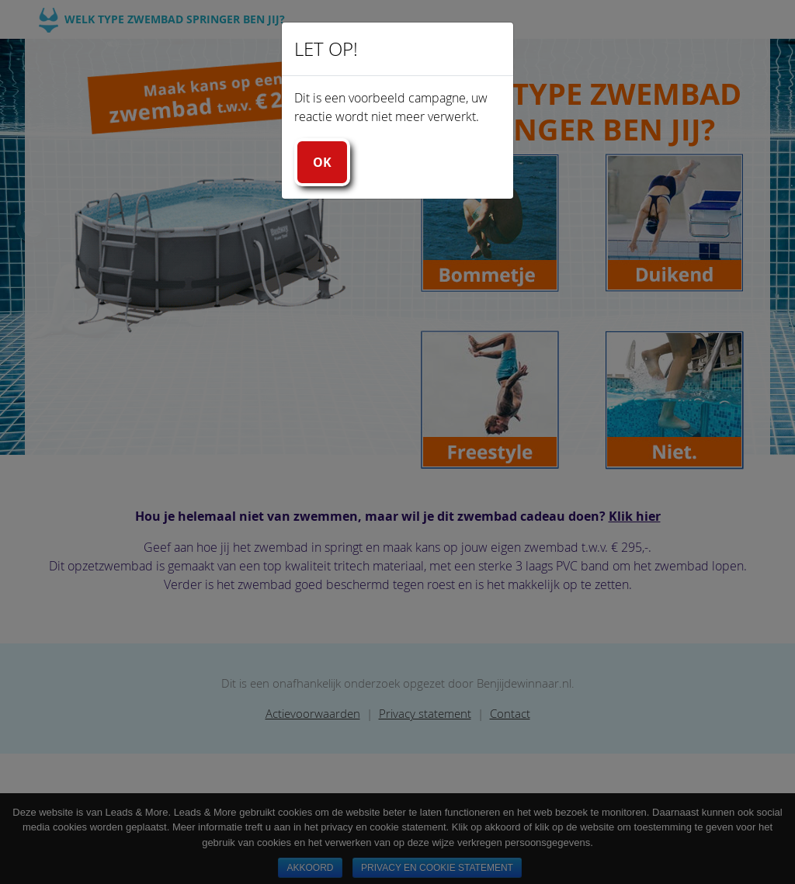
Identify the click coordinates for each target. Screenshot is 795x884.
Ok (322, 162)
